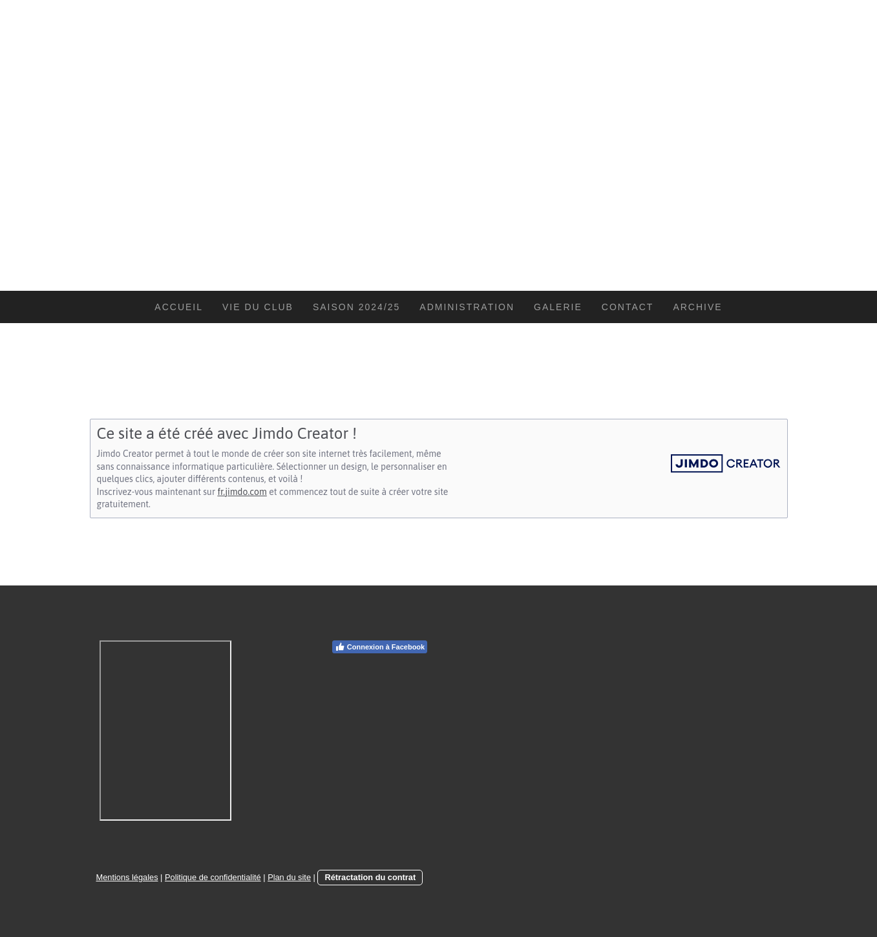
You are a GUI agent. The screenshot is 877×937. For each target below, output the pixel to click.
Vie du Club (257, 307)
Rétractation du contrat (370, 877)
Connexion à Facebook (380, 647)
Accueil (178, 307)
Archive (697, 307)
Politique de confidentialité (213, 877)
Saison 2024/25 (356, 307)
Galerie (558, 307)
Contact (628, 307)
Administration (466, 307)
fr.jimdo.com (241, 492)
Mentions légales (127, 877)
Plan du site (289, 877)
